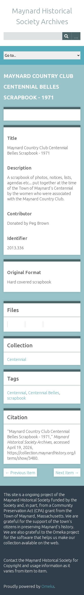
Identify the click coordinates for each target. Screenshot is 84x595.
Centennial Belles (43, 392)
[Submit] (66, 36)
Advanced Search (76, 36)
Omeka (47, 586)
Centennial (16, 359)
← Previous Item (20, 472)
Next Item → (67, 472)
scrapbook (16, 398)
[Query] (42, 36)
